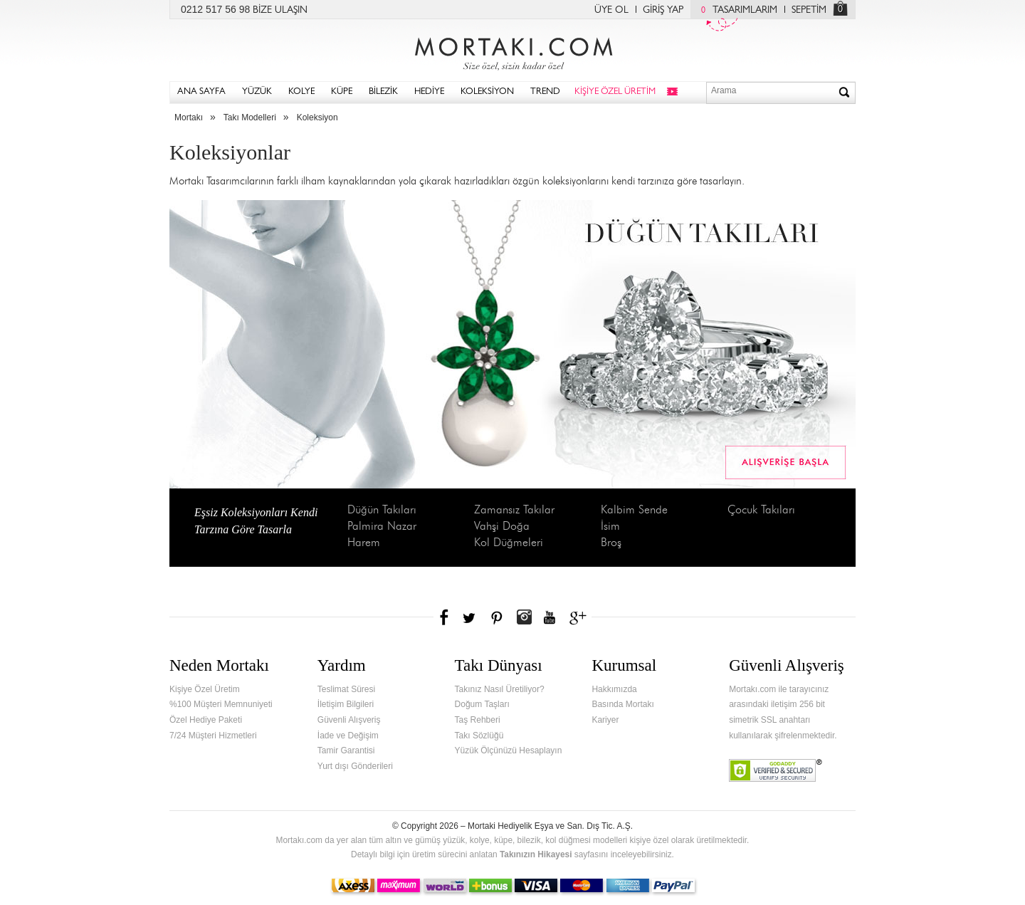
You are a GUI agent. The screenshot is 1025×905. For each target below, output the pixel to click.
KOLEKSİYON (487, 92)
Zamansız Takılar (514, 510)
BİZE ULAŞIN (280, 11)
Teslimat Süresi (346, 689)
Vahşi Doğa (502, 527)
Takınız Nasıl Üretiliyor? (500, 689)
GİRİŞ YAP (663, 11)
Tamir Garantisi (346, 750)
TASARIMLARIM (735, 11)
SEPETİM (809, 11)
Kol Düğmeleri (508, 543)
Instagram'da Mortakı (523, 617)
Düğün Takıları (381, 510)
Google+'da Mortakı (580, 617)
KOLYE (301, 92)
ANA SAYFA (201, 92)
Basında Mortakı (622, 704)
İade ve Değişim (348, 736)
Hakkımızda (614, 689)
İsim (610, 527)
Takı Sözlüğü (479, 736)
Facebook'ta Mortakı (444, 617)
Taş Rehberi (477, 720)
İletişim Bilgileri (345, 704)
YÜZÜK (257, 92)
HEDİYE (429, 92)
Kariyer (605, 720)
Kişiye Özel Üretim (204, 689)
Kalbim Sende (634, 510)
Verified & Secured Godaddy (775, 770)
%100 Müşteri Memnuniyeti (221, 704)
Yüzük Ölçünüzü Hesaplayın (508, 750)
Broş (611, 543)
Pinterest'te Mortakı (496, 617)
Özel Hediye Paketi (205, 720)
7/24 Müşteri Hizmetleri (213, 736)
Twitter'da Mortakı (470, 617)
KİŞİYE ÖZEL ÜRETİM (615, 92)
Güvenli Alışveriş (349, 720)
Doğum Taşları (482, 704)
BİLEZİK (383, 92)
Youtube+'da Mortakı (549, 617)
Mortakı (188, 117)
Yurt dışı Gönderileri (355, 766)
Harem (363, 543)
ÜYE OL (611, 11)
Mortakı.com (512, 50)
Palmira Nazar (381, 527)
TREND (545, 92)
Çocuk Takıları (761, 510)
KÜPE (341, 92)
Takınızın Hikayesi (536, 854)
